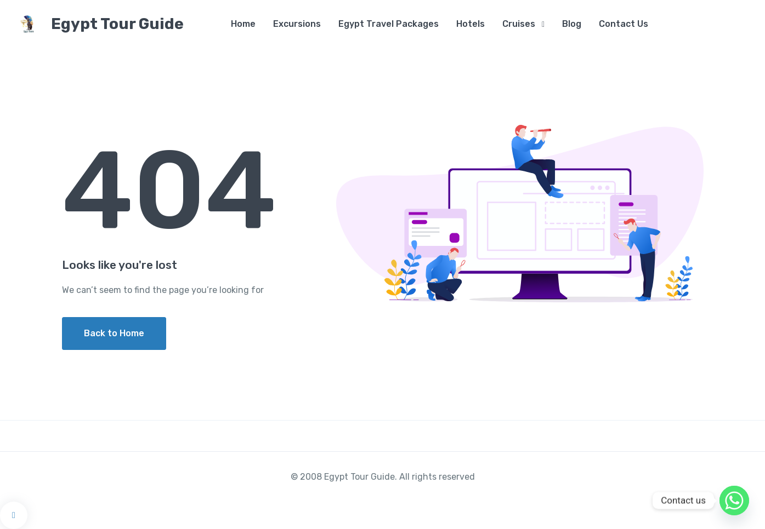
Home (243, 24)
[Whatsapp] (734, 500)
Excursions (297, 24)
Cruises (518, 24)
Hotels (470, 24)
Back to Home (114, 333)
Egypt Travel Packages (388, 24)
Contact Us (623, 24)
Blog (571, 24)
